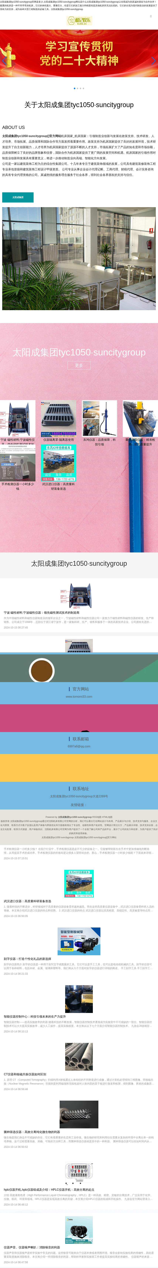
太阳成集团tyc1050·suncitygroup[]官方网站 (31, 136)
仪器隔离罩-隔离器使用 (58, 439)
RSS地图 (96, 817)
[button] (153, 61)
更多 (79, 365)
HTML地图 (107, 817)
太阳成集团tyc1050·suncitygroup (18, 199)
